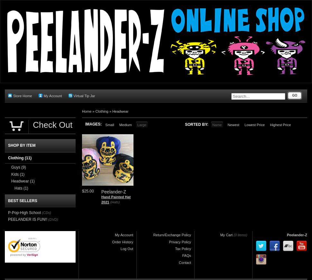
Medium (125, 125)
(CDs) (46, 213)
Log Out (127, 249)
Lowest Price (254, 125)
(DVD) (53, 219)
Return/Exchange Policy (172, 235)
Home (86, 111)
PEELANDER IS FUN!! (27, 219)
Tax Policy (183, 249)
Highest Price (280, 125)
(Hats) (115, 202)
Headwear (120, 111)
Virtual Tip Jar (82, 96)
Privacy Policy (180, 242)
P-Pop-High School (24, 212)
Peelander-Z (297, 235)
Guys (18, 167)
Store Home (20, 96)
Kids (17, 174)
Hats (21, 188)
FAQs (186, 255)
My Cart (226, 235)
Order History (122, 242)
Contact (185, 263)
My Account (50, 96)
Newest (233, 125)
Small (109, 125)
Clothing (102, 111)
